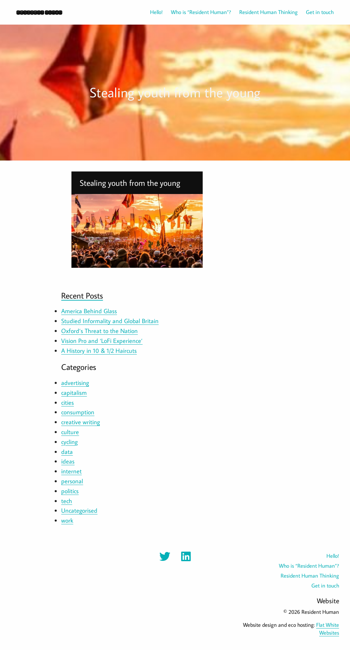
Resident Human (39, 12)
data (67, 452)
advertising (75, 383)
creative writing (80, 422)
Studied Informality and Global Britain (110, 321)
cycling (69, 442)
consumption (77, 412)
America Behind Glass (89, 311)
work (67, 520)
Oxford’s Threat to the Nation (99, 331)
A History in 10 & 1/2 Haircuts (99, 351)
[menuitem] (152, 11)
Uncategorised (79, 510)
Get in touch (320, 12)
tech (66, 501)
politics (70, 491)
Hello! (156, 12)
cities (67, 402)
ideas (68, 461)
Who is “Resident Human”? (201, 12)
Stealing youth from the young (130, 182)
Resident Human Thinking (268, 12)
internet (71, 471)
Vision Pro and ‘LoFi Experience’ (102, 341)
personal (72, 481)
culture (70, 432)
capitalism (74, 393)
